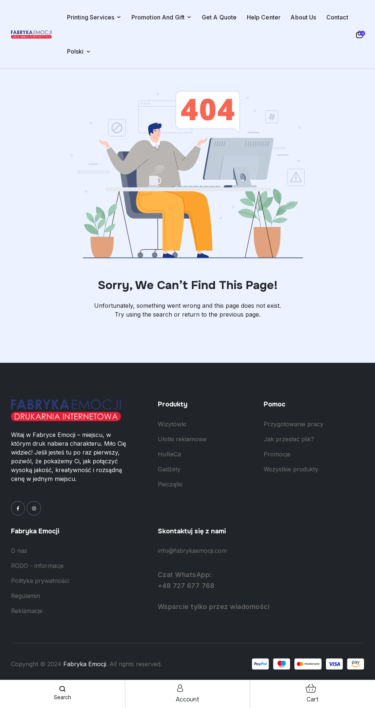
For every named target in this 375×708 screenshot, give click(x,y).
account (187, 699)
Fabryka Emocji (84, 664)
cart (313, 699)
